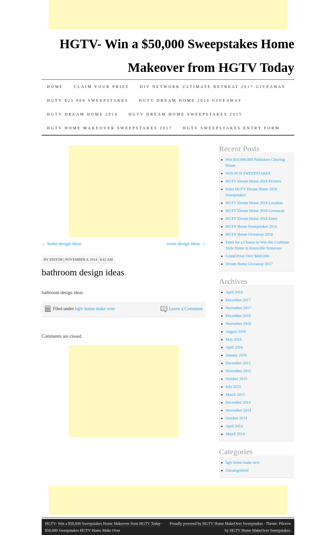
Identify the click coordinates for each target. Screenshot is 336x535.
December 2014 (238, 402)
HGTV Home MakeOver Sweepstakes (260, 530)
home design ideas (61, 243)
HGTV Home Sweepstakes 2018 (251, 226)
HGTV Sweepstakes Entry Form (231, 128)
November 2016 (238, 323)
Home (55, 86)
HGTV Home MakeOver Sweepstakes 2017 (109, 128)
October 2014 (236, 418)
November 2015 (238, 371)
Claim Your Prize (101, 86)
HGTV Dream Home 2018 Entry (252, 218)
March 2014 (235, 434)
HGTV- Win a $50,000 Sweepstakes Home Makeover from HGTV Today (103, 523)
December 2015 (238, 363)
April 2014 (234, 426)
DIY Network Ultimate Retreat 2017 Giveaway (213, 86)
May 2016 (234, 339)
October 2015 (236, 378)
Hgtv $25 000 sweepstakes (87, 100)
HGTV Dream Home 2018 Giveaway (255, 210)
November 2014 (238, 410)
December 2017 (238, 300)
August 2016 (236, 331)
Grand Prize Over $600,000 (247, 256)
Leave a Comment (186, 308)
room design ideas (186, 243)
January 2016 (236, 355)
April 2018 (234, 292)
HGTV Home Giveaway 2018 (249, 234)
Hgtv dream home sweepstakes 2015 (185, 114)
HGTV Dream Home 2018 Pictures (254, 181)
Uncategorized (237, 470)
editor (56, 259)
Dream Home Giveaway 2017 (249, 264)
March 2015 (235, 394)
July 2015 (233, 386)
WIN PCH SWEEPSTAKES (248, 173)
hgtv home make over (95, 308)
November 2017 (238, 308)
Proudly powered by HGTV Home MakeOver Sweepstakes (216, 523)
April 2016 (234, 347)
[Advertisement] (168, 15)
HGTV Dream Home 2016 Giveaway (190, 100)
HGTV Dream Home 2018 (82, 114)
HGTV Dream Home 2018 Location (254, 203)
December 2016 (238, 315)
